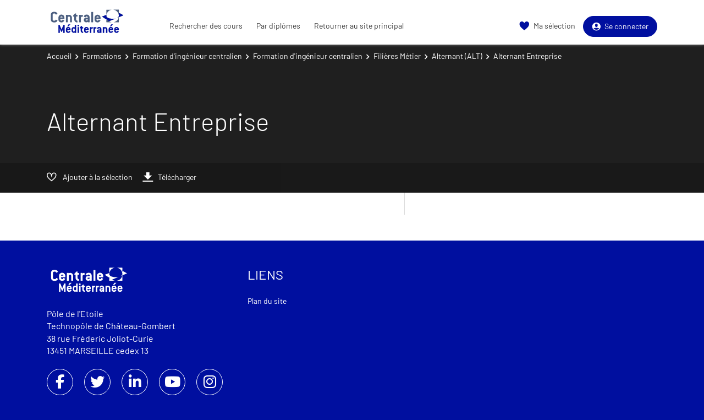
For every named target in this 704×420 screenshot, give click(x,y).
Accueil (59, 56)
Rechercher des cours (206, 25)
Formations (102, 56)
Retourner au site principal (359, 25)
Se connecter (620, 26)
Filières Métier (397, 56)
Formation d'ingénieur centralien (187, 56)
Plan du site (267, 301)
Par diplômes (278, 25)
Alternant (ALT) (457, 56)
